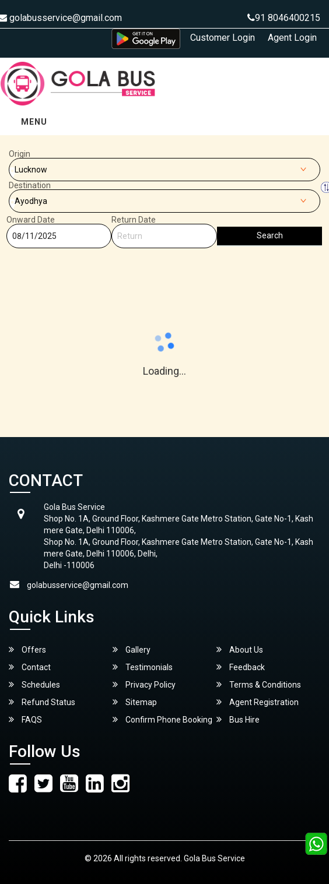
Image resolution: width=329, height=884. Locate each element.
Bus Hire (238, 719)
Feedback (240, 667)
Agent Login (292, 37)
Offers (27, 649)
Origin (19, 154)
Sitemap (135, 702)
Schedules (34, 684)
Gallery (131, 649)
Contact (30, 667)
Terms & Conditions (258, 684)
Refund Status (42, 702)
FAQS (25, 719)
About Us (239, 649)
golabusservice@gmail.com (77, 585)
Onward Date (30, 220)
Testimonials (143, 667)
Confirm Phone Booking (162, 719)
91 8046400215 (283, 17)
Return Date (133, 220)
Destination (30, 185)
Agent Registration (257, 702)
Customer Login (222, 37)
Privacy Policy (144, 684)
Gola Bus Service (214, 858)
